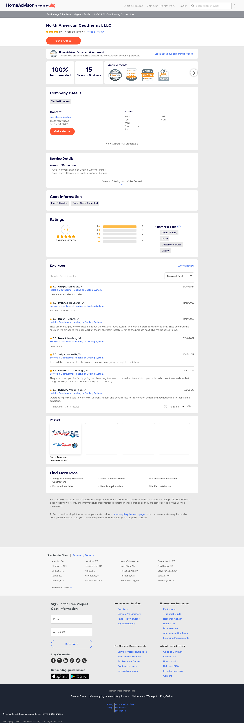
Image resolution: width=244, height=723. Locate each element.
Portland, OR (128, 575)
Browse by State (84, 555)
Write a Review (95, 31)
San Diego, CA (165, 566)
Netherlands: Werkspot (144, 696)
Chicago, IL (57, 571)
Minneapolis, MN (93, 580)
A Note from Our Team (175, 633)
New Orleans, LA (130, 561)
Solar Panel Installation (112, 478)
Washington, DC (166, 580)
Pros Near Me (170, 628)
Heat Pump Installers (111, 486)
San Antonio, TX (166, 561)
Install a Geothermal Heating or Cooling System (76, 290)
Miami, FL (90, 571)
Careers (167, 675)
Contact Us (169, 656)
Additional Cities (62, 587)
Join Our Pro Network (129, 656)
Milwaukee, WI (92, 575)
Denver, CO (57, 580)
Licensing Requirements (176, 638)
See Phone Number (60, 117)
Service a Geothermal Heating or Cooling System (76, 306)
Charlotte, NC (58, 566)
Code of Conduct (172, 651)
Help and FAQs (171, 666)
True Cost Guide (172, 614)
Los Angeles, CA (93, 566)
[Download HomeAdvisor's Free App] (60, 676)
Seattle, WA (164, 575)
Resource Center (172, 618)
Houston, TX (91, 561)
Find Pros (122, 609)
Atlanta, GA (57, 561)
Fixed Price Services (129, 618)
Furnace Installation (63, 486)
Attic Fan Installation (160, 486)
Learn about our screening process (175, 53)
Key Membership (126, 623)
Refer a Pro (169, 623)
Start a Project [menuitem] (133, 6)
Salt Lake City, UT (130, 580)
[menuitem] (31, 5)
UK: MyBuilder (166, 696)
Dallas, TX (56, 575)
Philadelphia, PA (129, 571)
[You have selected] (179, 276)
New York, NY (128, 566)
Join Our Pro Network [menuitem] (161, 6)
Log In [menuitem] (183, 6)
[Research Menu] (235, 6)
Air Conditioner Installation (163, 478)
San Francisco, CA (167, 571)
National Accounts (128, 671)
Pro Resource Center (129, 661)
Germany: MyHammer (102, 696)
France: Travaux (79, 696)
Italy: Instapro (123, 696)
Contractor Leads (127, 666)
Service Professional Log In (132, 651)
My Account (169, 609)
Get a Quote (63, 40)
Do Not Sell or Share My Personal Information (124, 707)
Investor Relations (173, 671)
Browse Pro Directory (129, 614)
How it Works (170, 661)
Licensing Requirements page (129, 514)
